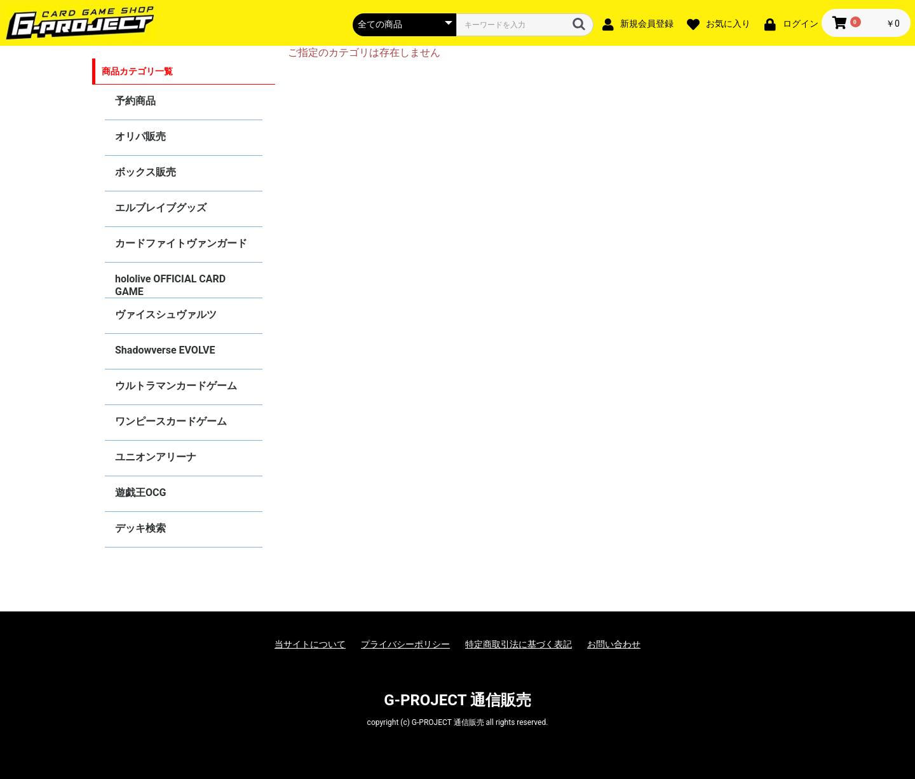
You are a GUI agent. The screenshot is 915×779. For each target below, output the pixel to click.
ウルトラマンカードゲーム (176, 386)
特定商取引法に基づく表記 (518, 644)
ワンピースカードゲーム (171, 421)
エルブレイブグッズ (161, 208)
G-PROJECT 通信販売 (457, 700)
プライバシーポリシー (405, 644)
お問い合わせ (613, 644)
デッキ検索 (140, 528)
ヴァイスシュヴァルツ (166, 314)
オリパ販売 (140, 136)
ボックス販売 (145, 172)
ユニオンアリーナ (155, 457)
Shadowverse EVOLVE (165, 350)
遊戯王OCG (140, 492)
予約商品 (135, 101)
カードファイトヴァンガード (181, 243)
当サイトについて (310, 644)
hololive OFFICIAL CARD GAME (170, 285)
